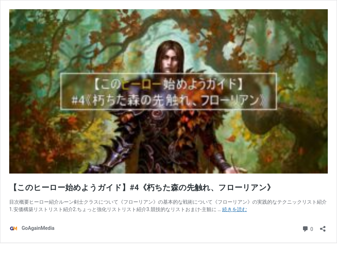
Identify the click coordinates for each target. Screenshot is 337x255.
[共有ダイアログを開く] (323, 226)
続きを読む (234, 209)
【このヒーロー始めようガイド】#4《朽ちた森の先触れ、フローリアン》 (142, 187)
